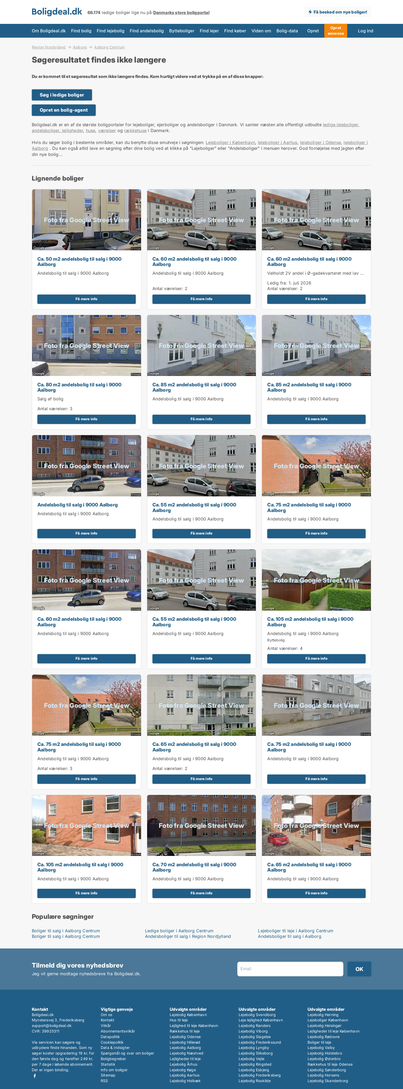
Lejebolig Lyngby (254, 1047)
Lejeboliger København (328, 1020)
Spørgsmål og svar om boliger (127, 1053)
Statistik (108, 1064)
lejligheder (72, 130)
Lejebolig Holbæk (185, 1080)
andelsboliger (45, 130)
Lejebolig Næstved (186, 1053)
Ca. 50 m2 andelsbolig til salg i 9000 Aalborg (79, 261)
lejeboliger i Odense (320, 142)
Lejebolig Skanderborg (328, 1080)
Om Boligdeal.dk (49, 30)
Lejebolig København (188, 1014)
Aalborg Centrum (109, 47)
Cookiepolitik (112, 1042)
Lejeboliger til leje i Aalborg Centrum (295, 930)
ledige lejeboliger (340, 124)
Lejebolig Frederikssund (260, 1042)
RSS (104, 1080)
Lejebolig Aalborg (185, 1047)
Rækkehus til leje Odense (330, 1064)
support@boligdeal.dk (52, 1025)
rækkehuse (135, 130)
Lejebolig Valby (321, 1047)
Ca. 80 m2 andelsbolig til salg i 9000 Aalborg (79, 387)
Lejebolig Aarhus (184, 1075)
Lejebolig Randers (254, 1025)
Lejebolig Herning (323, 1014)
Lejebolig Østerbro (324, 1058)
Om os (106, 1014)
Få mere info (86, 299)
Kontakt (107, 1020)
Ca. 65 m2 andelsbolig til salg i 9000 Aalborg (194, 747)
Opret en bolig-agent (64, 110)
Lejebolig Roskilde (255, 1080)
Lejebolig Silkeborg (256, 1053)
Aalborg (80, 47)
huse (90, 130)
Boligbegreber (113, 1058)
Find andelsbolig (147, 30)
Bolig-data (287, 30)
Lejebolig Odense (185, 1036)
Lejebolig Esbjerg (254, 1070)
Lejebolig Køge (183, 1070)
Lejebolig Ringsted (255, 1064)
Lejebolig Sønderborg (327, 1070)
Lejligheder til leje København (334, 1031)
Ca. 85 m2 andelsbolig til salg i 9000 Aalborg (194, 387)
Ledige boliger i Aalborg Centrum (179, 930)
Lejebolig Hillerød (185, 1042)
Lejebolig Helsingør (324, 1025)
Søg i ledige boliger (62, 95)
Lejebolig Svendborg (257, 1014)
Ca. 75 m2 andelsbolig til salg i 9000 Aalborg (309, 507)
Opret (313, 30)
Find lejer (209, 30)
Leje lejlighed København (261, 1020)
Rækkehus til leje (185, 1031)
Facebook (35, 1076)
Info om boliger (114, 1070)
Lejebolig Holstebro (325, 1053)
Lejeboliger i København (230, 142)
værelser (107, 130)
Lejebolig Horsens (323, 1075)
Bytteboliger (182, 30)
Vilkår (106, 1025)
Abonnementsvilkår (118, 1031)
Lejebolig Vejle (251, 1058)
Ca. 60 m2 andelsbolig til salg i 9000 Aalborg (194, 261)
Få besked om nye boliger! (340, 12)
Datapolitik (110, 1036)
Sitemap (108, 1075)
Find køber (235, 30)
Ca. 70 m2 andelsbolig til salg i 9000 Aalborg (194, 867)
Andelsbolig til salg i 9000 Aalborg (73, 273)
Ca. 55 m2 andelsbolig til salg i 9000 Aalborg (194, 507)
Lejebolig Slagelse (255, 1036)
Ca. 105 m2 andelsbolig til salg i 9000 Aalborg (310, 621)
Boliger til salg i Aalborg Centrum (66, 930)
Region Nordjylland (49, 47)
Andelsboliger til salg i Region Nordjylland (188, 936)
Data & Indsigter (115, 1047)
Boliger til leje (319, 1042)
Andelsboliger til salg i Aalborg (289, 936)
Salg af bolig (50, 398)
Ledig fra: (277, 283)
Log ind (365, 30)
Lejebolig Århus (183, 1064)
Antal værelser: (167, 288)
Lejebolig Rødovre (324, 1036)
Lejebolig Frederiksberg (260, 1075)
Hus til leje (179, 1020)
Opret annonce (336, 30)
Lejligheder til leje (185, 1058)
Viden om (261, 30)
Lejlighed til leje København (194, 1025)
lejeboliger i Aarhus (277, 142)
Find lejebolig (110, 30)
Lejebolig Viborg (253, 1031)
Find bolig (81, 30)
